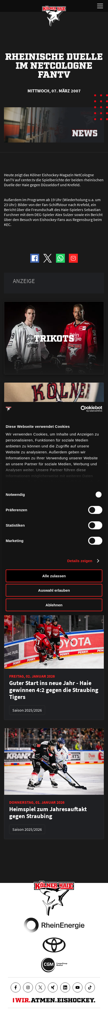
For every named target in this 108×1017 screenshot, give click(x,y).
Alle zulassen (54, 576)
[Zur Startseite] (54, 16)
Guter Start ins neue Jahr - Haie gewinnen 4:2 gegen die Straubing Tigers (53, 690)
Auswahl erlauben (54, 590)
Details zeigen (79, 561)
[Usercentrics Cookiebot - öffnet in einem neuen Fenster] (80, 409)
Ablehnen (54, 605)
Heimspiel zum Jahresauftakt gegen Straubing (48, 813)
